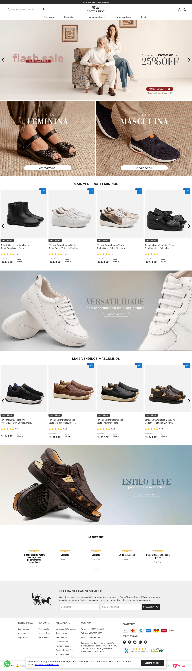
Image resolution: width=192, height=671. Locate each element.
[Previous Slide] (3, 60)
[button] (42, 9)
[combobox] (24, 9)
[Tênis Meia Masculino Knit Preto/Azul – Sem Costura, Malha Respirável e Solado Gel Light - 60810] (24, 401)
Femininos (49, 17)
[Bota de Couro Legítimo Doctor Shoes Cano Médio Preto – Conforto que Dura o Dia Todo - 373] (24, 226)
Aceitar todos (152, 663)
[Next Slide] (189, 60)
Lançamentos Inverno (96, 17)
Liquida (144, 17)
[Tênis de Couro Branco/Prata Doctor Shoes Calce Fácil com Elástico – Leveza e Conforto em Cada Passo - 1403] (120, 226)
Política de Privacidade (47, 664)
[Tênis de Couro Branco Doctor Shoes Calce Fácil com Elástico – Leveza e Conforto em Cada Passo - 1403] (72, 226)
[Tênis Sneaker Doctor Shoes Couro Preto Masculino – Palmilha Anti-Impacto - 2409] (120, 401)
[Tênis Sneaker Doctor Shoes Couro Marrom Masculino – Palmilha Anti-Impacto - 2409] (72, 401)
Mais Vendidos (124, 17)
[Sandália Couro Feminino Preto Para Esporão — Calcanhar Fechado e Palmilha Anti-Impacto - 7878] (168, 226)
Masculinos (69, 17)
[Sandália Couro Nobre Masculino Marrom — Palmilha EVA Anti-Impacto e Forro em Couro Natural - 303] (168, 401)
